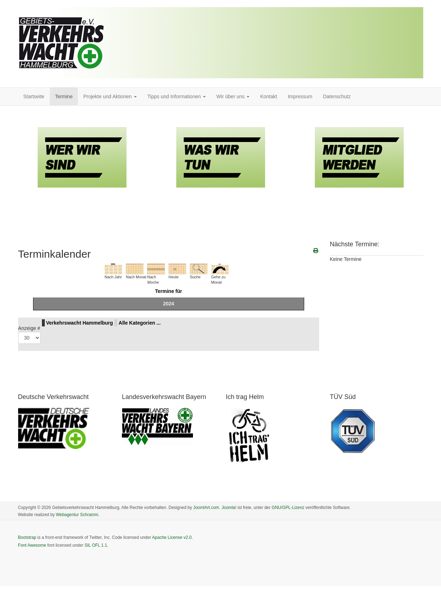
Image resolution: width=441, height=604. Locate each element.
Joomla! (229, 507)
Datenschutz (337, 96)
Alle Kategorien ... (140, 323)
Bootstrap (27, 537)
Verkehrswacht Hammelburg (79, 323)
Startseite (33, 96)
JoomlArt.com (206, 507)
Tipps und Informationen (176, 96)
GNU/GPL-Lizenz (287, 507)
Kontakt (268, 96)
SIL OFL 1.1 (96, 545)
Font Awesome (32, 545)
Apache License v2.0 (172, 537)
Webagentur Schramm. (77, 514)
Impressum (300, 96)
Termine (64, 96)
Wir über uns (232, 96)
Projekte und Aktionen (109, 96)
